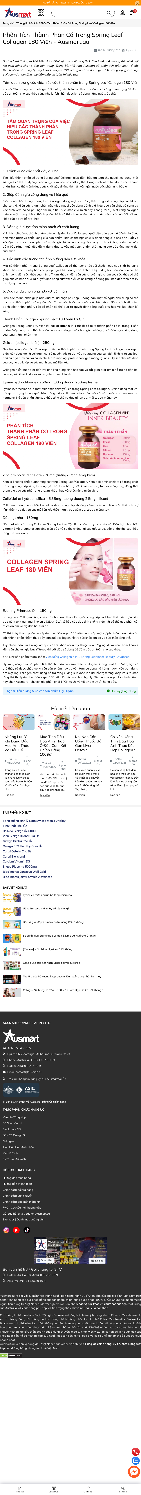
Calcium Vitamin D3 (16, 861)
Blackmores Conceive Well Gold (24, 872)
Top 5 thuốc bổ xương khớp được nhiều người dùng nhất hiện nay (62, 976)
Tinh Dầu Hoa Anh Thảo (18, 1147)
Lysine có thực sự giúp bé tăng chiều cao (47, 895)
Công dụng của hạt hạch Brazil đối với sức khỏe (51, 962)
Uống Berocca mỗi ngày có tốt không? (46, 908)
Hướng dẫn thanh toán (17, 1183)
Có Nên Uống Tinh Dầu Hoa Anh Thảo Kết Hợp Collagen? (122, 743)
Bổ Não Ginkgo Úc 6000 (19, 831)
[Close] (137, 3)
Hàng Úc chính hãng (54, 1101)
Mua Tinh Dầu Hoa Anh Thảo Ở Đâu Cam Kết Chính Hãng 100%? (53, 745)
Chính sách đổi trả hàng (18, 1189)
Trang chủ (19, 1491)
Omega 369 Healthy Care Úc (22, 846)
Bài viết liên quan (70, 708)
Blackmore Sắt (12, 1129)
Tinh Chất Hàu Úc (15, 826)
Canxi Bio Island (14, 856)
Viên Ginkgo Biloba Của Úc (21, 836)
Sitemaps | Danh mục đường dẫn (23, 1219)
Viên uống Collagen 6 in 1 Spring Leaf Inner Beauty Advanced (88, 657)
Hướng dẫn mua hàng (17, 1178)
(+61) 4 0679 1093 (43, 1060)
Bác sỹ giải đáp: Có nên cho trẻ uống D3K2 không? (53, 922)
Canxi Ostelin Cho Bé (17, 851)
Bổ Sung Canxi (12, 1123)
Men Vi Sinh (10, 1153)
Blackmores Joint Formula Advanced (27, 877)
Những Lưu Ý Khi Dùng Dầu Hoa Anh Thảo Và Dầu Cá (17, 743)
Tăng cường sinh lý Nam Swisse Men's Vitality (34, 821)
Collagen (8, 1141)
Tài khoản (122, 1491)
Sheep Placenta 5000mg (20, 866)
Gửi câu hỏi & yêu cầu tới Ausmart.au (26, 1213)
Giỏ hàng (88, 1491)
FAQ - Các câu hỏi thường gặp (22, 1207)
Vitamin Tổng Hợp (14, 1117)
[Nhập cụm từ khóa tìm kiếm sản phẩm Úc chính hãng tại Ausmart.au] (83, 12)
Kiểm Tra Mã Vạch (14, 1159)
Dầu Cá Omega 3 (14, 1135)
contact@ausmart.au (29, 1072)
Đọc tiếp (9, 795)
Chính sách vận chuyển (17, 1195)
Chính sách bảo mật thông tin (22, 1201)
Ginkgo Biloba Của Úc (17, 841)
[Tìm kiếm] (108, 12)
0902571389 (32, 1066)
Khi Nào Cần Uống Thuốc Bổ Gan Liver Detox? (88, 743)
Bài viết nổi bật (15, 887)
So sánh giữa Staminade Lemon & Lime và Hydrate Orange (59, 935)
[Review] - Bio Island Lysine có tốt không (47, 949)
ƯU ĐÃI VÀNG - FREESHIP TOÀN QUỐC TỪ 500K (68, 2)
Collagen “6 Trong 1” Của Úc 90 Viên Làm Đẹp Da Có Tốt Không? (62, 990)
